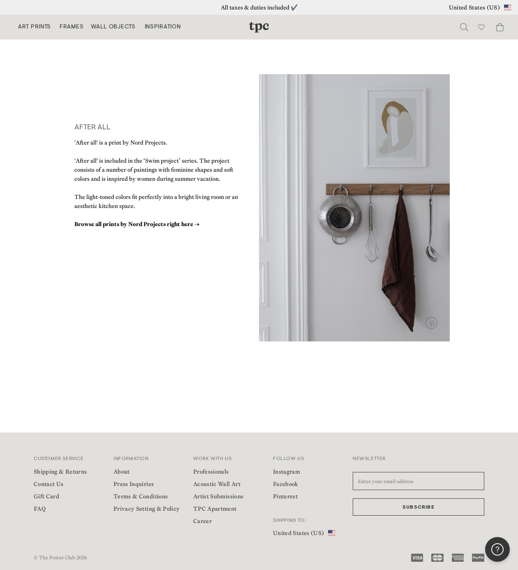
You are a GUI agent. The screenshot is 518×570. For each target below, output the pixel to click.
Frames (71, 27)
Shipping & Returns (60, 471)
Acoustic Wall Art (216, 484)
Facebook (285, 484)
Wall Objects (113, 27)
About (121, 471)
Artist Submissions (218, 496)
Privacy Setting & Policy (146, 509)
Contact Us (49, 484)
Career (202, 521)
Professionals (211, 471)
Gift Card (46, 496)
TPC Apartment (215, 509)
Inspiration (163, 27)
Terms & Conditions (140, 496)
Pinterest (285, 496)
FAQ (40, 509)
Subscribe (418, 507)
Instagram (286, 471)
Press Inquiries (133, 484)
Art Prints (34, 27)
